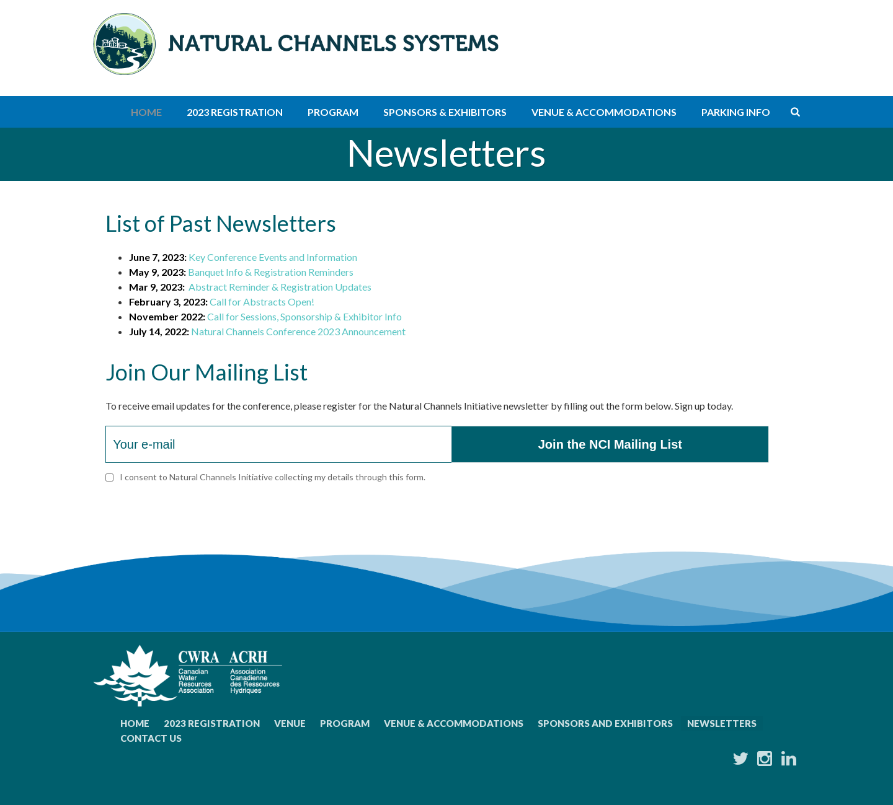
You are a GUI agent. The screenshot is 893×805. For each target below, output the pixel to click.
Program (333, 112)
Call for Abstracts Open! (262, 301)
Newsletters (722, 723)
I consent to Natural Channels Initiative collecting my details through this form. (272, 477)
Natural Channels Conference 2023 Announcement (298, 331)
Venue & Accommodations (604, 112)
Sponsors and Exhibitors (605, 723)
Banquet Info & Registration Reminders (270, 272)
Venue (290, 723)
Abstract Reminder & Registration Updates (280, 287)
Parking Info (735, 112)
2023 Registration (235, 112)
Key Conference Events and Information (273, 257)
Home (146, 112)
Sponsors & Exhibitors (445, 112)
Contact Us (151, 738)
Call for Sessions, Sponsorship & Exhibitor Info (304, 316)
